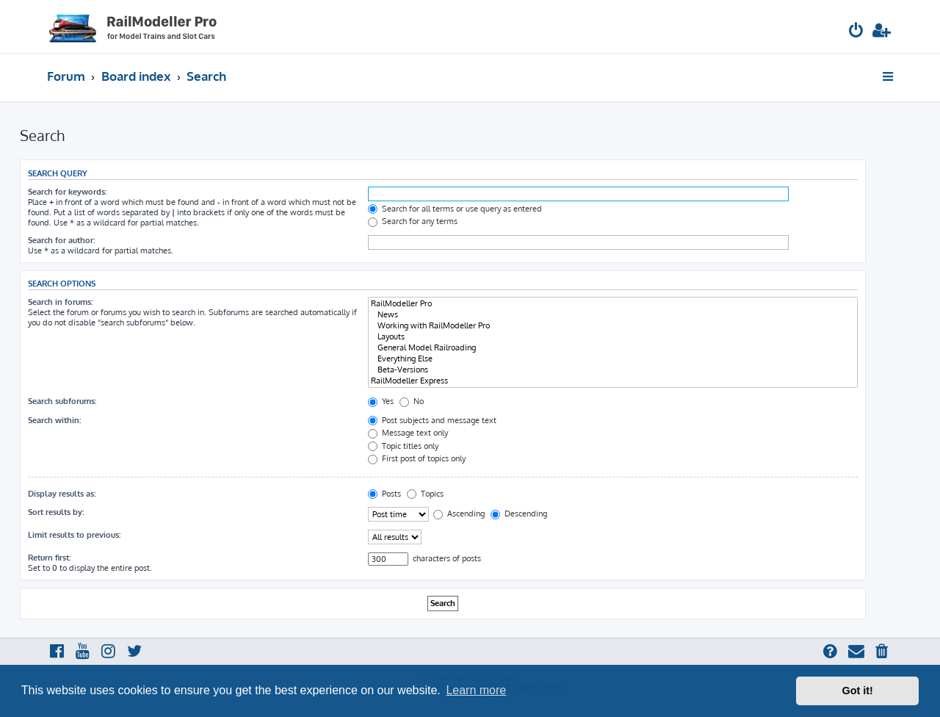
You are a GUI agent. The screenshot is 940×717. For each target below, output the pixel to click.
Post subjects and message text (432, 420)
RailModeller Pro (612, 303)
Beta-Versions (612, 369)
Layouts (612, 336)
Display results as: (61, 494)
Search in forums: (60, 302)
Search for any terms (413, 221)
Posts (384, 494)
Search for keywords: (67, 192)
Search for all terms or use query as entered (455, 208)
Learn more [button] (476, 690)
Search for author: (61, 240)
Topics (425, 494)
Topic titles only (403, 446)
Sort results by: (56, 512)
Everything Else (612, 358)
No (412, 401)
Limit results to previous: (74, 535)
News (612, 314)
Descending (519, 513)
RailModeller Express (612, 380)
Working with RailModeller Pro (612, 325)
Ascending (459, 513)
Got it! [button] (857, 690)
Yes (381, 401)
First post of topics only (417, 458)
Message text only (408, 433)
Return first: (49, 557)
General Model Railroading (612, 347)
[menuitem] (856, 32)
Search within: (54, 420)
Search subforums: (62, 401)
